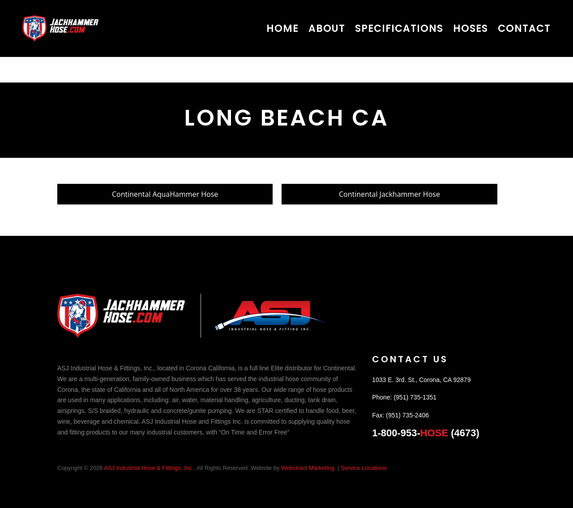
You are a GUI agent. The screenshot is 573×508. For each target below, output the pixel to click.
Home (282, 28)
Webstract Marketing (307, 468)
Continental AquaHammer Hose (165, 194)
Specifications (399, 28)
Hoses (470, 28)
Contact (524, 28)
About (326, 28)
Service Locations (364, 468)
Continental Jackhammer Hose (389, 194)
